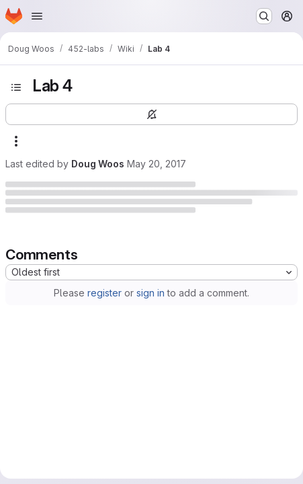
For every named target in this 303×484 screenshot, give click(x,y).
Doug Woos (97, 163)
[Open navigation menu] (37, 16)
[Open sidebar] (16, 87)
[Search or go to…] (264, 16)
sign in (150, 292)
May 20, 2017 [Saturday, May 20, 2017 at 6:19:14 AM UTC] (156, 163)
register (104, 292)
